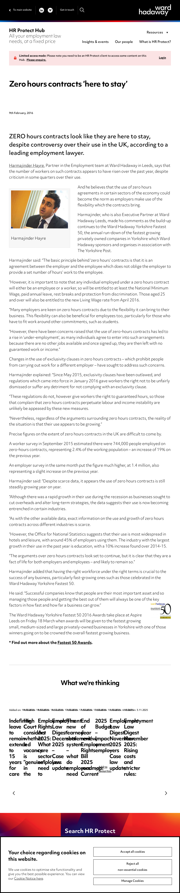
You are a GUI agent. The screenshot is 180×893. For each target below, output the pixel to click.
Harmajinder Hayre (26, 166)
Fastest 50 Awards (75, 643)
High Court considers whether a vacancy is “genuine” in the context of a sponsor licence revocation (108, 733)
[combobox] (158, 33)
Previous (14, 793)
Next (166, 793)
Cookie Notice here (28, 878)
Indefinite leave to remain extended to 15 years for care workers (37, 727)
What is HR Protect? (155, 42)
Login (162, 58)
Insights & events (95, 42)
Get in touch (67, 10)
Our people (124, 42)
